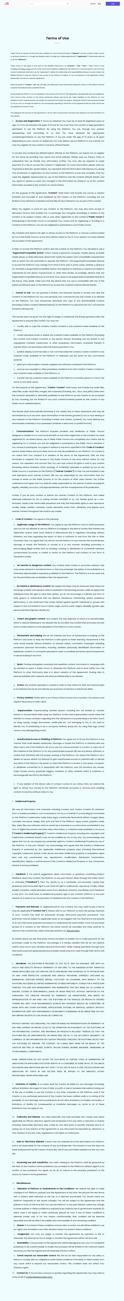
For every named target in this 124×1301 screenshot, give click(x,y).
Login (113, 3)
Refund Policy (73, 930)
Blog (99, 3)
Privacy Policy (25, 69)
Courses (93, 3)
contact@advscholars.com (39, 1277)
